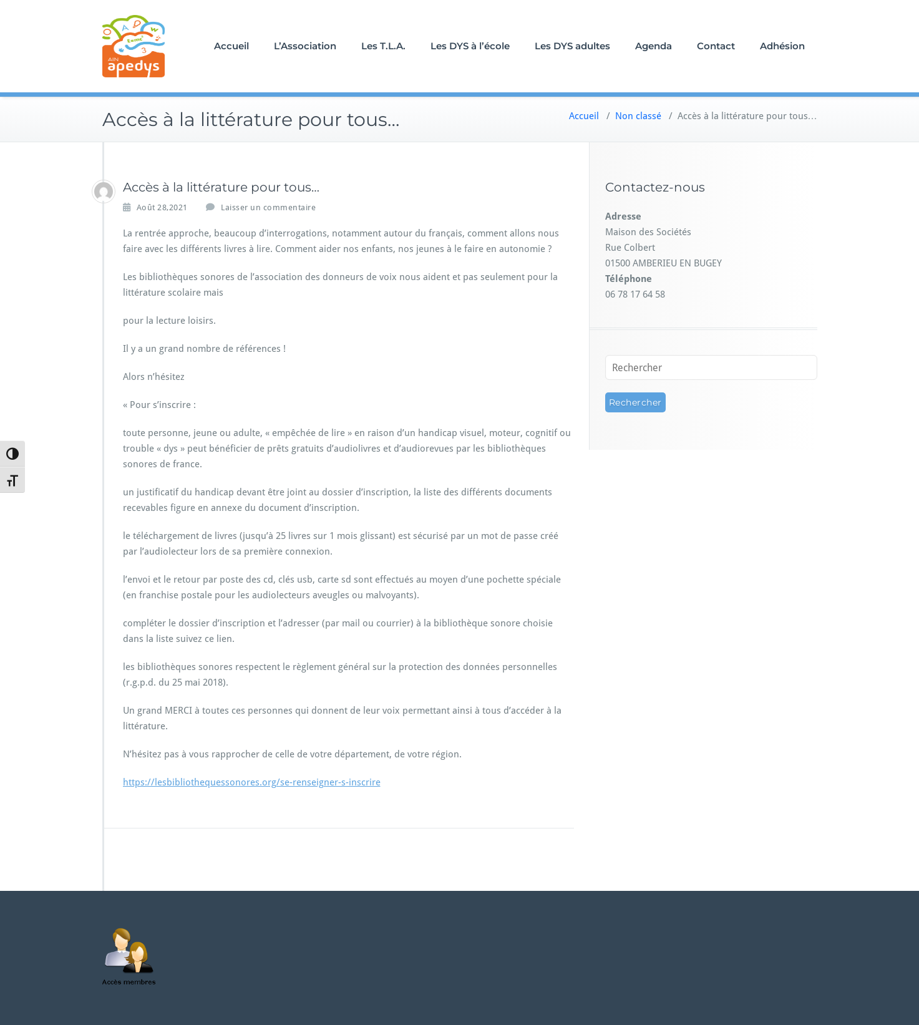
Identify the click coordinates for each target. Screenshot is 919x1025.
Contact (716, 46)
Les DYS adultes (572, 46)
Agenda (653, 46)
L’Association (305, 46)
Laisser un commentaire (268, 207)
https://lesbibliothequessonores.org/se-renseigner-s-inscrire (252, 782)
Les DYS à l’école (470, 46)
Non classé (638, 116)
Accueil (231, 46)
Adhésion (782, 46)
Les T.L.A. (383, 46)
